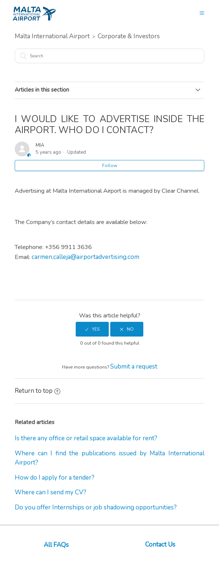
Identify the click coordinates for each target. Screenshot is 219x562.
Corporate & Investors (129, 36)
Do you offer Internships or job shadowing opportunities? (96, 507)
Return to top (37, 391)
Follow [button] (109, 165)
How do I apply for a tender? (54, 477)
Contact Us (160, 544)
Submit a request (133, 366)
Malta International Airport (52, 36)
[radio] (92, 329)
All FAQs (56, 545)
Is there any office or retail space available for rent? (86, 438)
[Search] (109, 56)
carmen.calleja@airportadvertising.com (85, 257)
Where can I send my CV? (50, 492)
